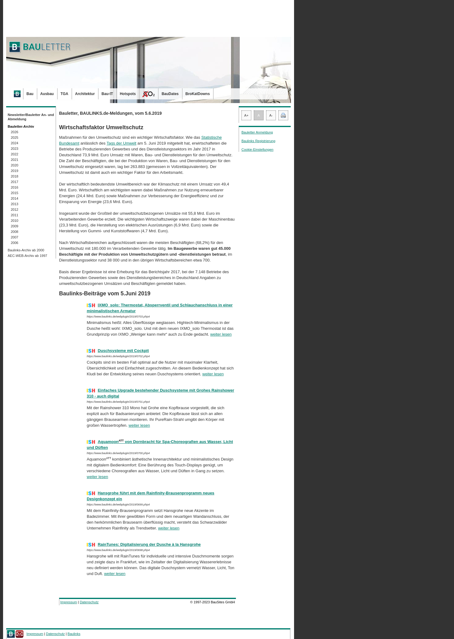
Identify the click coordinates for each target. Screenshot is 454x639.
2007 (14, 237)
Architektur (85, 94)
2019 (14, 171)
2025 (14, 137)
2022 (14, 154)
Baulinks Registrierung (258, 141)
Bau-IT (107, 94)
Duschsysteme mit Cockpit (123, 350)
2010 (14, 220)
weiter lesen (221, 334)
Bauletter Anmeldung (257, 132)
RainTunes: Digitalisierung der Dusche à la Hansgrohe (149, 544)
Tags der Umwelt (121, 143)
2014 (14, 198)
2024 (14, 143)
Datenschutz (89, 602)
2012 (14, 209)
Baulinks (74, 634)
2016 (14, 187)
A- (271, 115)
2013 (14, 204)
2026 (14, 132)
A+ (246, 115)
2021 (14, 160)
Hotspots (128, 94)
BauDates (169, 94)
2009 (14, 226)
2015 (14, 193)
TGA (64, 94)
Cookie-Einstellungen (257, 149)
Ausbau (47, 94)
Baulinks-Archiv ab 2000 (26, 250)
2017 (14, 182)
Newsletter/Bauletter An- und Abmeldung (31, 117)
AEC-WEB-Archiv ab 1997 (27, 256)
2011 (14, 215)
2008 (14, 232)
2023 (14, 148)
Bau (30, 94)
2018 (14, 176)
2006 (14, 243)
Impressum (68, 602)
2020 (14, 165)
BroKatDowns (197, 94)
